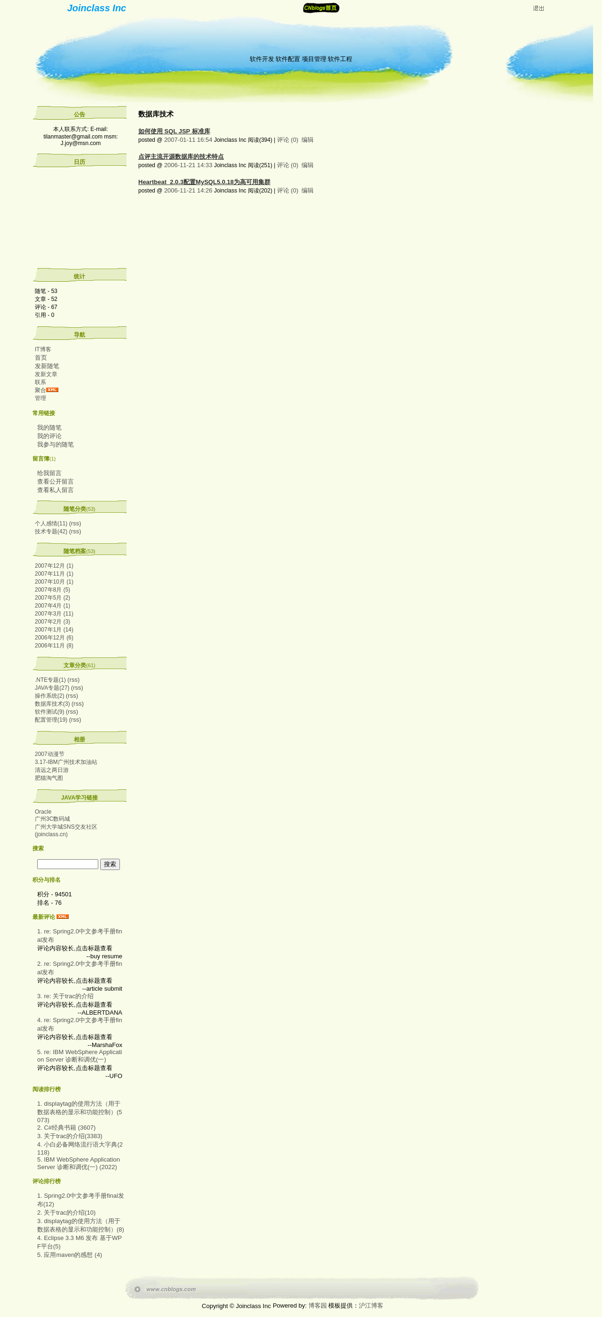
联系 (40, 382)
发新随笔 (47, 366)
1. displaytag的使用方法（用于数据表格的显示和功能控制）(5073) (79, 1112)
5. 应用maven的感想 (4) (69, 1254)
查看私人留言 (55, 489)
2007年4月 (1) (52, 605)
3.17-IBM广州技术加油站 (66, 762)
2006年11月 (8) (54, 645)
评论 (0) (288, 139)
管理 (40, 398)
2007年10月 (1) (54, 581)
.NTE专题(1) (50, 680)
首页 (41, 357)
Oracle (43, 812)
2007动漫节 (49, 754)
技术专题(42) (51, 531)
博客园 (318, 1305)
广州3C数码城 (52, 819)
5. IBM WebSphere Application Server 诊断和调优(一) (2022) (78, 1163)
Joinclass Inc (97, 8)
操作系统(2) (49, 696)
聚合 (40, 390)
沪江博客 (371, 1305)
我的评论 (49, 435)
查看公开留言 (55, 481)
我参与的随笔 (55, 444)
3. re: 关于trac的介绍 (65, 996)
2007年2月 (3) (52, 621)
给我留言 (49, 473)
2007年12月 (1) (54, 565)
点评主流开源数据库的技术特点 (181, 156)
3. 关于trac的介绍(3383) (70, 1136)
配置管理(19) (51, 719)
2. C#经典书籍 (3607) (66, 1127)
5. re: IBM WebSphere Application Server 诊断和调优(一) (79, 1055)
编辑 (307, 139)
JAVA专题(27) (52, 688)
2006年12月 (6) (54, 637)
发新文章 (46, 374)
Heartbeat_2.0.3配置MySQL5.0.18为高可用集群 (204, 181)
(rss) (75, 523)
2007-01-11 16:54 (188, 139)
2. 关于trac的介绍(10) (66, 1212)
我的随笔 (49, 427)
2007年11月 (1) (54, 573)
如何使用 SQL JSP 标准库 (174, 131)
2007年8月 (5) (52, 589)
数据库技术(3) (52, 704)
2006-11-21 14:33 (188, 165)
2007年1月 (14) (54, 629)
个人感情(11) (51, 523)
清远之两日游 (52, 770)
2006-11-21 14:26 (188, 190)
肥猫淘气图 (49, 778)
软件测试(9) (49, 712)
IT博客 (43, 349)
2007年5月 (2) (52, 597)
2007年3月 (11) (54, 613)
